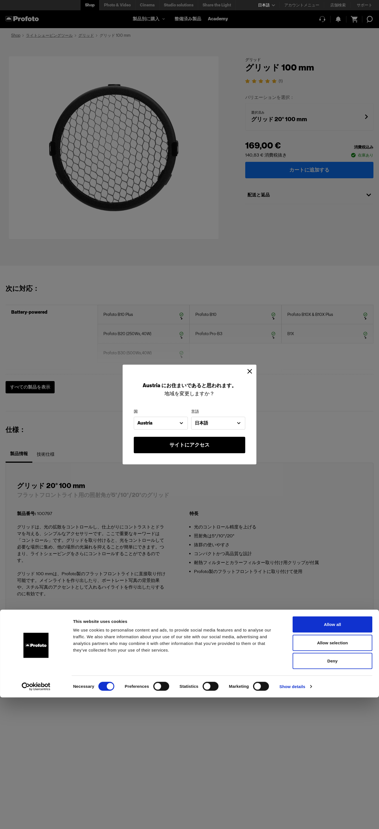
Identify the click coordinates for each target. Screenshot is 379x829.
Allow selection (332, 774)
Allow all (332, 756)
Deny (332, 792)
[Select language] (267, 5)
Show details (292, 818)
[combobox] (161, 423)
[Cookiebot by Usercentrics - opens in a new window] (36, 818)
